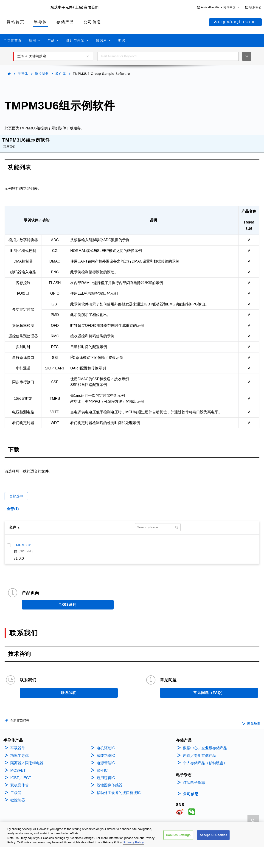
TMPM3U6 (22, 540)
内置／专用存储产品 (199, 751)
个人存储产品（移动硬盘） (205, 758)
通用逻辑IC (106, 773)
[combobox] (168, 56)
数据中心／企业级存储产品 (205, 743)
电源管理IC (106, 758)
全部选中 (16, 491)
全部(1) (13, 504)
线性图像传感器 (109, 781)
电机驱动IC (106, 743)
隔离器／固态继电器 (26, 758)
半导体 (23, 73)
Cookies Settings (178, 835)
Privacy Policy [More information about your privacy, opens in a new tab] (134, 842)
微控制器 (42, 73)
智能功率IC (106, 751)
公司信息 (191, 789)
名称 (12, 523)
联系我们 (9, 142)
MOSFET (18, 766)
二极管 (15, 788)
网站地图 (254, 719)
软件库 (61, 73)
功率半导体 (19, 751)
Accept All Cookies (213, 835)
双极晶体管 (19, 781)
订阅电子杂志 (194, 778)
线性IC (102, 766)
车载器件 (17, 743)
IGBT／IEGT (20, 773)
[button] (218, 7)
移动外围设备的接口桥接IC (119, 788)
